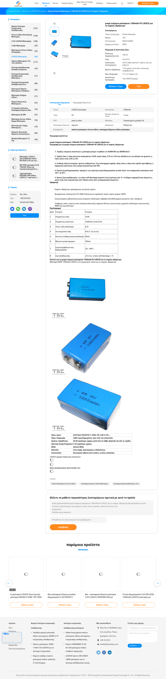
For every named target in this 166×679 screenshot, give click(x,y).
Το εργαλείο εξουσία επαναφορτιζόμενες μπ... (25, 109)
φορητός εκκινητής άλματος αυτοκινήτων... (25, 133)
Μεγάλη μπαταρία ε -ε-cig (25, 139)
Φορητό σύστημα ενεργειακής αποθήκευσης (43, 625)
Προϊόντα (12, 631)
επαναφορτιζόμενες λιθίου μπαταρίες (94, 484)
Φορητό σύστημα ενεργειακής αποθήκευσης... (25, 28)
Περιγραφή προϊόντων (82, 103)
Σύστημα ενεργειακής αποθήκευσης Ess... (25, 83)
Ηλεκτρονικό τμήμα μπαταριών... (25, 127)
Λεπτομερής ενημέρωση (60, 103)
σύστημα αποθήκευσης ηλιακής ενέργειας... (25, 68)
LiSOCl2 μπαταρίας (25, 56)
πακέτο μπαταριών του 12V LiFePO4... (25, 62)
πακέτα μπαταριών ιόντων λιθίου (63, 484)
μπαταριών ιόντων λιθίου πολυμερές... (25, 51)
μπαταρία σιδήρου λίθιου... (25, 96)
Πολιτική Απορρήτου (17, 649)
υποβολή (63, 527)
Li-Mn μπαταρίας (25, 45)
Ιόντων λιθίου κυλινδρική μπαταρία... (25, 36)
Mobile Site (13, 645)
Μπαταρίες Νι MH (25, 114)
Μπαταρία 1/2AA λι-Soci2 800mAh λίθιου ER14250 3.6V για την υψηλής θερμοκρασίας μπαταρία (29, 159)
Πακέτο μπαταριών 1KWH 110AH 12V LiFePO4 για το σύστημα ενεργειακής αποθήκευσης (43, 648)
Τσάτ (25, 215)
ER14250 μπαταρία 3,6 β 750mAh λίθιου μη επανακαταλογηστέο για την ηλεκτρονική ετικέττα (29, 167)
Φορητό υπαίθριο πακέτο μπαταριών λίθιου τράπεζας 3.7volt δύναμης (44, 659)
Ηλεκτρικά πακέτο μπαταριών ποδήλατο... (25, 90)
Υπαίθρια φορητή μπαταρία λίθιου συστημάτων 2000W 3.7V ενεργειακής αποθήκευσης (45, 636)
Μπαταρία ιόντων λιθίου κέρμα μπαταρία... (25, 120)
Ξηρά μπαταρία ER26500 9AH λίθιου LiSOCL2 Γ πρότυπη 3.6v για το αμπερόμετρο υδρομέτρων (29, 175)
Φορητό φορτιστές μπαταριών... (25, 103)
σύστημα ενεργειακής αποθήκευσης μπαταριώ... (25, 76)
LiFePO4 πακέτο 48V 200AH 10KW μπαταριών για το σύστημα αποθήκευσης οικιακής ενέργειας (78, 660)
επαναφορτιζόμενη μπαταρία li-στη (126, 484)
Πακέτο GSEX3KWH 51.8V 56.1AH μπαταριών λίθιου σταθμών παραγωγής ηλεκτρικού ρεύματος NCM (76, 648)
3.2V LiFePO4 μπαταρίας (25, 41)
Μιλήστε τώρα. (148, 3)
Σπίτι (11, 628)
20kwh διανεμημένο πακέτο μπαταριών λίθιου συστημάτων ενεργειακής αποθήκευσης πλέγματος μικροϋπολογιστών (78, 636)
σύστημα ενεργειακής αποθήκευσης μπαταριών (74, 625)
